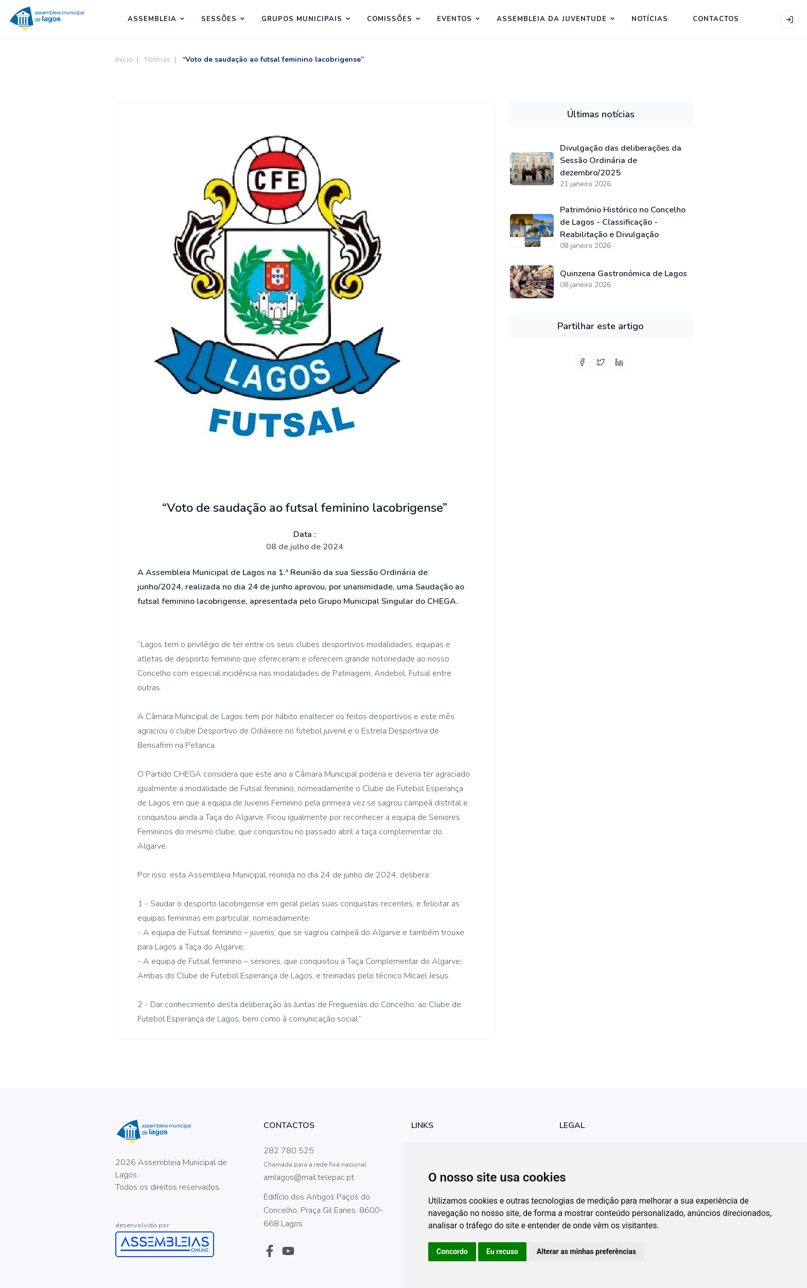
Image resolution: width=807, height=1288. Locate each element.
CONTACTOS (716, 19)
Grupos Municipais (301, 19)
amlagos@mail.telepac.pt (309, 1177)
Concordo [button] (452, 1251)
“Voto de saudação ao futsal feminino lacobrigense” (273, 59)
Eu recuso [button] (502, 1251)
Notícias (157, 59)
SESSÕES (219, 19)
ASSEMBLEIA (152, 19)
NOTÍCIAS (649, 19)
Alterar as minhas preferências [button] (586, 1251)
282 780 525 (289, 1150)
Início (124, 59)
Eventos (454, 19)
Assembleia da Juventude (552, 19)
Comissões (389, 19)
